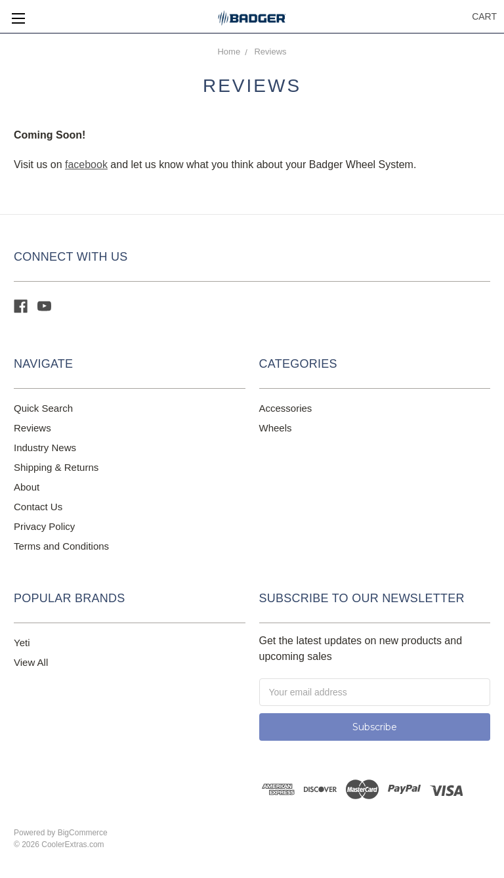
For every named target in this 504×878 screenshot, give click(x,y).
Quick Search (43, 408)
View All (31, 662)
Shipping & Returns (56, 467)
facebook (86, 164)
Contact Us (38, 506)
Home (228, 51)
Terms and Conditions (61, 546)
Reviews (270, 51)
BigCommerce (83, 832)
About (26, 487)
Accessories (285, 408)
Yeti (22, 642)
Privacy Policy (44, 526)
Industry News (45, 447)
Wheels (275, 427)
